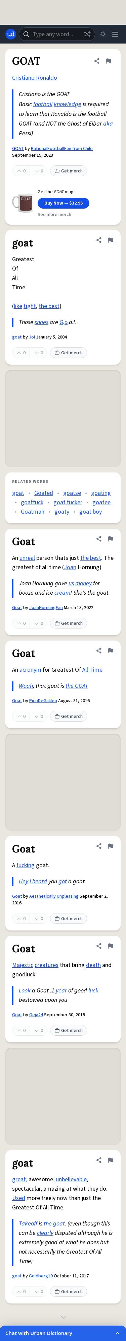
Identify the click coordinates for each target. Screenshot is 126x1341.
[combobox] (57, 34)
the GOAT (77, 686)
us (71, 583)
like (18, 306)
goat (17, 337)
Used (18, 1198)
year (61, 990)
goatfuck (32, 502)
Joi (32, 337)
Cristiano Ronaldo (34, 78)
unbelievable (71, 1179)
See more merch (54, 214)
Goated (43, 493)
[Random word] (87, 34)
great (19, 1179)
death (93, 965)
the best (49, 306)
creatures (46, 965)
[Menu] (115, 34)
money (83, 583)
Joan (70, 567)
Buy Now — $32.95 (63, 203)
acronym (30, 670)
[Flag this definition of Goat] (110, 538)
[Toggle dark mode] (103, 34)
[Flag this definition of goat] (110, 240)
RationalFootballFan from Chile (62, 148)
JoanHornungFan (46, 607)
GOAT (18, 148)
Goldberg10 (41, 1276)
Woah (26, 686)
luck (93, 990)
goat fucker (67, 502)
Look (25, 990)
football (42, 104)
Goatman (32, 512)
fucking (25, 865)
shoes (41, 322)
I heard (38, 881)
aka (108, 124)
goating (101, 493)
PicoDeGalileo (43, 700)
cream (62, 593)
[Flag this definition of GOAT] (108, 61)
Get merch (68, 171)
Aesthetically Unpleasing (54, 896)
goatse (72, 493)
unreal (27, 558)
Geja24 (36, 1015)
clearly (45, 1233)
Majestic (22, 965)
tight (30, 306)
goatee (101, 502)
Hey (23, 881)
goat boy (90, 512)
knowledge (67, 104)
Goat (17, 607)
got (62, 881)
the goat (54, 1223)
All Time (92, 670)
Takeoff (28, 1223)
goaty (61, 512)
